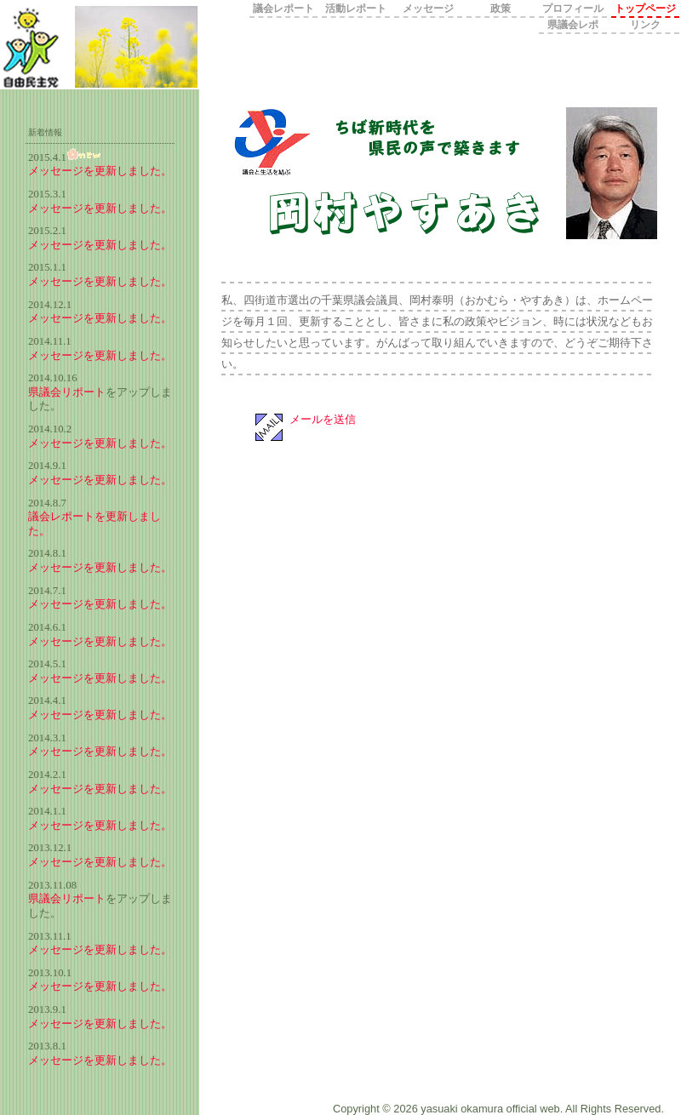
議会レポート (283, 8)
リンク (645, 25)
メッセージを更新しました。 (100, 171)
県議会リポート (67, 392)
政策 (500, 8)
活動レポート (355, 8)
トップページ (645, 8)
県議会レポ (572, 25)
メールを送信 (322, 420)
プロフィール (573, 8)
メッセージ (428, 8)
